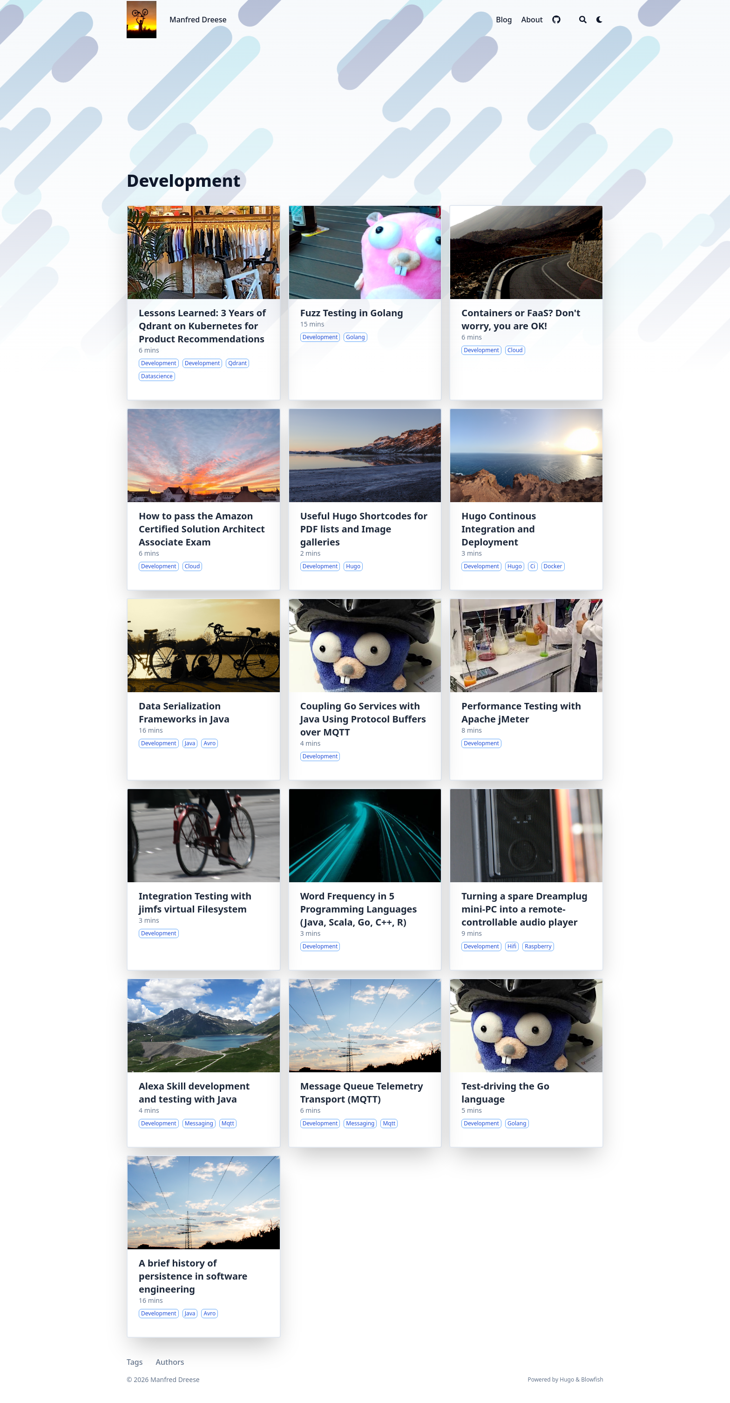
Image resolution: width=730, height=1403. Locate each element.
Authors (170, 1362)
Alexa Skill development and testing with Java (194, 1092)
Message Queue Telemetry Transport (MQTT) (361, 1092)
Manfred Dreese (198, 19)
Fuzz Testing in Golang (351, 312)
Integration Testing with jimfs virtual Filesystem (195, 902)
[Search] (583, 19)
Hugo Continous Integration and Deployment (498, 529)
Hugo (567, 1379)
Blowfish (592, 1379)
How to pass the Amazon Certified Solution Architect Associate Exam (202, 529)
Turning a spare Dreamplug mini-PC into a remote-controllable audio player (524, 909)
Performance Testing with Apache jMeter (521, 712)
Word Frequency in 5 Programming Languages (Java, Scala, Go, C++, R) (358, 909)
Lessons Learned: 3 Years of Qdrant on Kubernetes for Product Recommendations (202, 325)
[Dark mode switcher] (599, 19)
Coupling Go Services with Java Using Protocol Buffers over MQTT (363, 719)
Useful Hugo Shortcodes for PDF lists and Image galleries (364, 529)
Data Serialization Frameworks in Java (184, 712)
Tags (135, 1362)
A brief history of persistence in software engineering (193, 1276)
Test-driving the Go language (505, 1092)
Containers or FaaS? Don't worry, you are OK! (520, 319)
